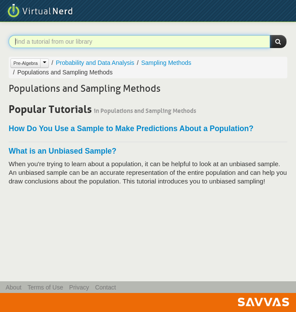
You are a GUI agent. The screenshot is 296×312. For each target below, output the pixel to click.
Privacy (79, 287)
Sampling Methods (166, 62)
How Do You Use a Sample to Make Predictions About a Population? (131, 128)
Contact (105, 287)
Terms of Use (45, 287)
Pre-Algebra (25, 63)
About (14, 287)
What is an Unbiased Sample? (62, 151)
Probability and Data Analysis (95, 62)
